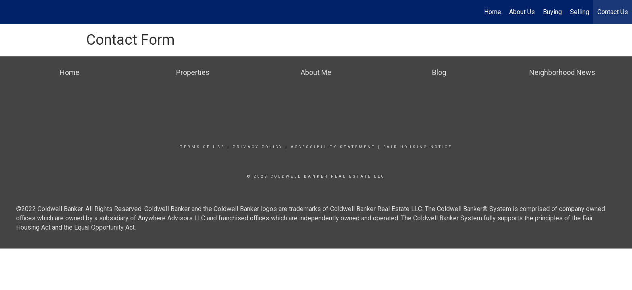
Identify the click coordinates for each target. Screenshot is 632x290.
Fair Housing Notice (417, 147)
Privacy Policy (258, 147)
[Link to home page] (10, 12)
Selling (579, 12)
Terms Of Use (202, 147)
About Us (522, 12)
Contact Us (612, 12)
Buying (552, 12)
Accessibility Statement (333, 147)
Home (492, 12)
